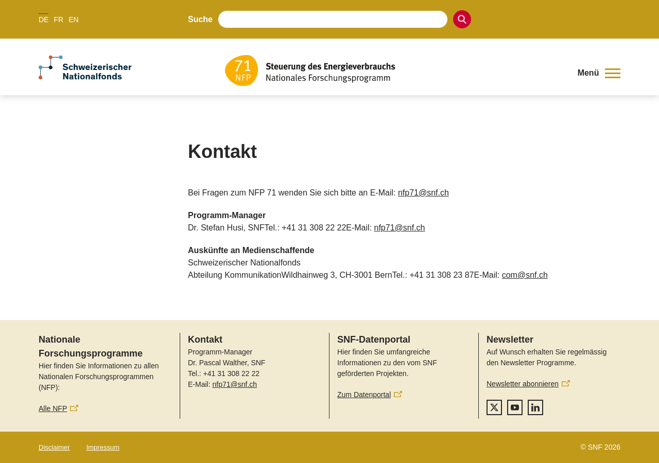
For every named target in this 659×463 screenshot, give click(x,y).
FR (58, 19)
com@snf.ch (525, 275)
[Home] (393, 70)
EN (73, 19)
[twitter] (494, 407)
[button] (599, 73)
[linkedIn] (535, 407)
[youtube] (515, 407)
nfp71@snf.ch (423, 192)
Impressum (102, 447)
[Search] (462, 19)
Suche (200, 19)
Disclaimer (54, 447)
